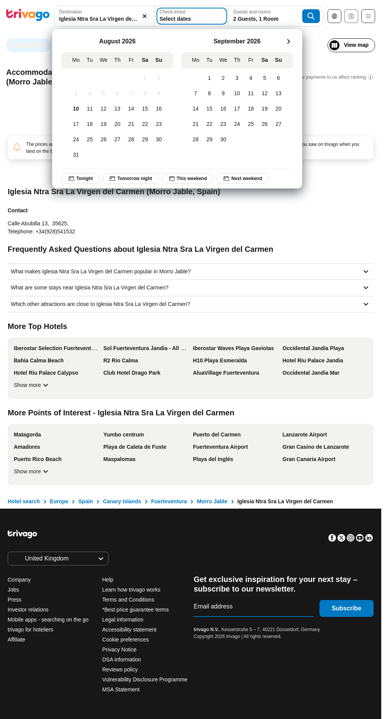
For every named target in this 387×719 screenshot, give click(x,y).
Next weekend (242, 178)
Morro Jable (212, 501)
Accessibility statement (129, 629)
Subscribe (346, 608)
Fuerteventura (169, 501)
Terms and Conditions (128, 600)
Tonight (80, 178)
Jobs (13, 590)
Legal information (122, 620)
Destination (70, 12)
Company (19, 580)
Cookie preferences (126, 639)
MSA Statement (121, 689)
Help (108, 580)
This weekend (187, 178)
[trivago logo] (28, 16)
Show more (32, 385)
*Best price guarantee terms (135, 610)
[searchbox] (104, 19)
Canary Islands (122, 501)
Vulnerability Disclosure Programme (145, 679)
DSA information (121, 659)
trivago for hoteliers (30, 629)
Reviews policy (120, 669)
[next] (288, 41)
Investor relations (28, 610)
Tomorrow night (130, 178)
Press (14, 600)
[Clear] (145, 16)
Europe (59, 501)
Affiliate (16, 639)
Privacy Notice (119, 649)
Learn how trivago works (131, 590)
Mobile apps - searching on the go (48, 620)
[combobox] (104, 16)
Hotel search (24, 501)
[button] (104, 16)
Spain (85, 501)
